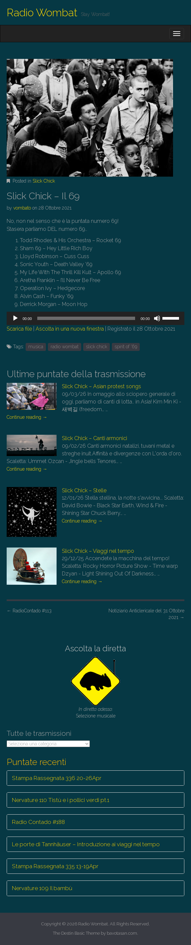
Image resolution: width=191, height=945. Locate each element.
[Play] (15, 318)
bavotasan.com (122, 933)
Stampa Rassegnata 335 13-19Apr (55, 866)
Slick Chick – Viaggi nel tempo (98, 551)
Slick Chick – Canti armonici (94, 438)
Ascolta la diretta (95, 648)
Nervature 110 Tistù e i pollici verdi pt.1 (60, 800)
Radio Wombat (42, 12)
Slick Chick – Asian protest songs (101, 386)
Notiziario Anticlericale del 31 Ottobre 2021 (146, 614)
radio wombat (65, 346)
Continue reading (27, 417)
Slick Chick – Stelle (84, 490)
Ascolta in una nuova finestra (70, 329)
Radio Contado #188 (38, 822)
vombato (22, 208)
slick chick (96, 346)
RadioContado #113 (29, 610)
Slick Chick (44, 181)
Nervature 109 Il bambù (42, 888)
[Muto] (157, 318)
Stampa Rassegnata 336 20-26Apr (56, 778)
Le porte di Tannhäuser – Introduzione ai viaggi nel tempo (86, 844)
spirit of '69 (125, 346)
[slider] (86, 318)
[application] (95, 318)
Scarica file (19, 329)
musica (35, 346)
